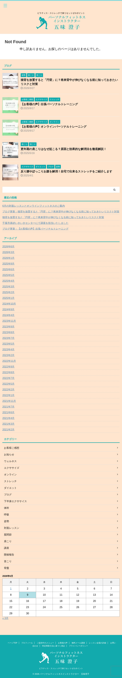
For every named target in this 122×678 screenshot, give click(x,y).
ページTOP (12, 643)
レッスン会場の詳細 (97, 643)
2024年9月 (8, 309)
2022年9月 (8, 366)
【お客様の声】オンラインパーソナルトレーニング (53, 126)
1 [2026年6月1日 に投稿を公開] (11, 588)
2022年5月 (8, 383)
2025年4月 (8, 280)
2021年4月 (8, 418)
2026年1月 (8, 258)
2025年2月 (8, 292)
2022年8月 (8, 372)
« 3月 (5, 618)
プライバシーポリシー (78, 646)
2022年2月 (8, 389)
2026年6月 (8, 246)
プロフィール (27, 643)
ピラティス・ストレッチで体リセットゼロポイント (61, 668)
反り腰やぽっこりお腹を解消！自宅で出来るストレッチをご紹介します (66, 171)
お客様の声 (63, 643)
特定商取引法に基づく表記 (53, 646)
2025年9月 (8, 263)
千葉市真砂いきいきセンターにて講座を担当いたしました (35, 223)
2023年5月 (8, 343)
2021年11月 (9, 401)
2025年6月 (8, 269)
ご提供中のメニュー (45, 643)
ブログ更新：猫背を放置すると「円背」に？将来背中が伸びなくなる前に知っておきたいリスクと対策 (60, 211)
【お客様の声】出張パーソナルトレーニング (49, 104)
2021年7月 (8, 406)
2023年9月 (8, 326)
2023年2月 (8, 355)
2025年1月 (8, 298)
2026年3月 (8, 252)
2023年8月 (8, 332)
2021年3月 (8, 423)
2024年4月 (8, 315)
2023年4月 (8, 349)
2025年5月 (8, 275)
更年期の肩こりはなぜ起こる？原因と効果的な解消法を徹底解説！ (63, 149)
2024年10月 (9, 303)
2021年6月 (8, 412)
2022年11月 (9, 361)
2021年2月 (8, 429)
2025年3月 (8, 286)
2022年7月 (8, 378)
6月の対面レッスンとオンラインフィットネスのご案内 (33, 205)
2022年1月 (8, 395)
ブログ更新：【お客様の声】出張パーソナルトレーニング (35, 228)
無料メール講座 (78, 643)
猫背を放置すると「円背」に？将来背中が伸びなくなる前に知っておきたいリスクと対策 (53, 217)
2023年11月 (9, 321)
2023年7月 (8, 338)
